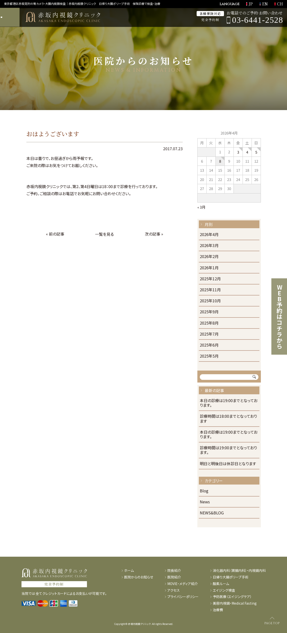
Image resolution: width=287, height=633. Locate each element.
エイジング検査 (224, 590)
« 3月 (201, 207)
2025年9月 (209, 312)
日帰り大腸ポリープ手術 (230, 577)
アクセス (173, 590)
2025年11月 (210, 290)
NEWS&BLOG (212, 513)
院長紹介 (174, 570)
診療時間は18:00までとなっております (228, 419)
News (205, 502)
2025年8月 (209, 323)
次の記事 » (154, 234)
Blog (204, 491)
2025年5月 (209, 356)
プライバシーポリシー (183, 597)
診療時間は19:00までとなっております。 (228, 450)
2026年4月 (209, 234)
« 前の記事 (55, 234)
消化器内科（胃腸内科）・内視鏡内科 (239, 570)
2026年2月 (209, 256)
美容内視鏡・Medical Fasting (235, 603)
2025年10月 (210, 301)
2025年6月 (209, 345)
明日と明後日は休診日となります (228, 463)
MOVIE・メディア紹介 (182, 584)
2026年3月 (209, 245)
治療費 (218, 610)
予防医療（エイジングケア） (232, 597)
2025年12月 (210, 279)
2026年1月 (209, 268)
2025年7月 (209, 334)
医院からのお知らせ (138, 577)
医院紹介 (174, 577)
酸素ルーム (221, 584)
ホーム (129, 570)
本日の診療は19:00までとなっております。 (228, 403)
